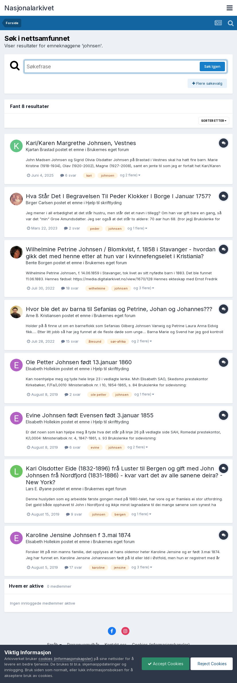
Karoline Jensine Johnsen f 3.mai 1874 (78, 535)
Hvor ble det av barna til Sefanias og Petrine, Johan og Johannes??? (119, 309)
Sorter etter (213, 120)
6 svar (68, 175)
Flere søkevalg (207, 83)
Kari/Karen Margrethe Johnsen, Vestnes (81, 143)
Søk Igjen (212, 66)
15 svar (70, 341)
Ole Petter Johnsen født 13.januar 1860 (79, 362)
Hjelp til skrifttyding (104, 202)
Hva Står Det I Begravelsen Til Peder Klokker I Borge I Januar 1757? (118, 196)
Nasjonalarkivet (29, 8)
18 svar (70, 288)
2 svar (72, 228)
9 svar (74, 514)
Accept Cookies (165, 663)
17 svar (73, 567)
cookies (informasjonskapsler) (65, 658)
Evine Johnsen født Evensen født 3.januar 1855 (90, 415)
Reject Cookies (212, 663)
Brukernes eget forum (108, 149)
